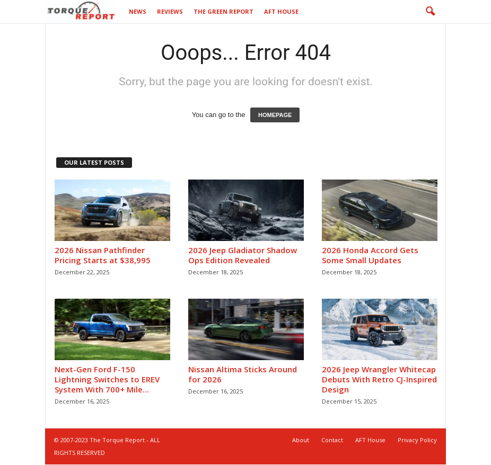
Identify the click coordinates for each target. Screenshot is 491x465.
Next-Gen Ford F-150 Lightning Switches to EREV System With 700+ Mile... (107, 379)
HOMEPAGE (275, 115)
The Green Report (223, 11)
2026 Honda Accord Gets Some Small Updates (370, 255)
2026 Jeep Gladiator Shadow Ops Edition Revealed (242, 255)
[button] (430, 11)
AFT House (281, 11)
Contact (332, 440)
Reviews (170, 11)
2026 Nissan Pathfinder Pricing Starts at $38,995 (103, 255)
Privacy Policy (417, 440)
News (137, 11)
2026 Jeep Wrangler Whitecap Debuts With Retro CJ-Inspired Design (379, 379)
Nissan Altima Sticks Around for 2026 (242, 374)
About (300, 440)
